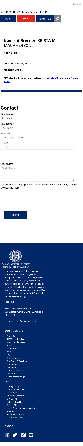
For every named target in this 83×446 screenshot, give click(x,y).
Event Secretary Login (16, 380)
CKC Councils (12, 370)
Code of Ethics (13, 408)
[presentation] (24, 205)
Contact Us (45, 18)
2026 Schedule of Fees (16, 342)
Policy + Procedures (15, 417)
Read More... (10, 305)
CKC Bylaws (12, 402)
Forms (9, 348)
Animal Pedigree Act (15, 399)
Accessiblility (12, 395)
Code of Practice (57, 78)
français (77, 3)
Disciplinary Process (15, 421)
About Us (11, 339)
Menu (8, 18)
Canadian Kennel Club (24, 12)
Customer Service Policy (17, 392)
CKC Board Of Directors (17, 364)
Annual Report (13, 351)
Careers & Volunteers (15, 373)
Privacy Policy (13, 389)
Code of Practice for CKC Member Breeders (21, 413)
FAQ (8, 358)
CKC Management (14, 361)
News (9, 355)
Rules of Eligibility (14, 405)
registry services (28, 283)
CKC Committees (14, 367)
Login (26, 18)
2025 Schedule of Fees (16, 345)
